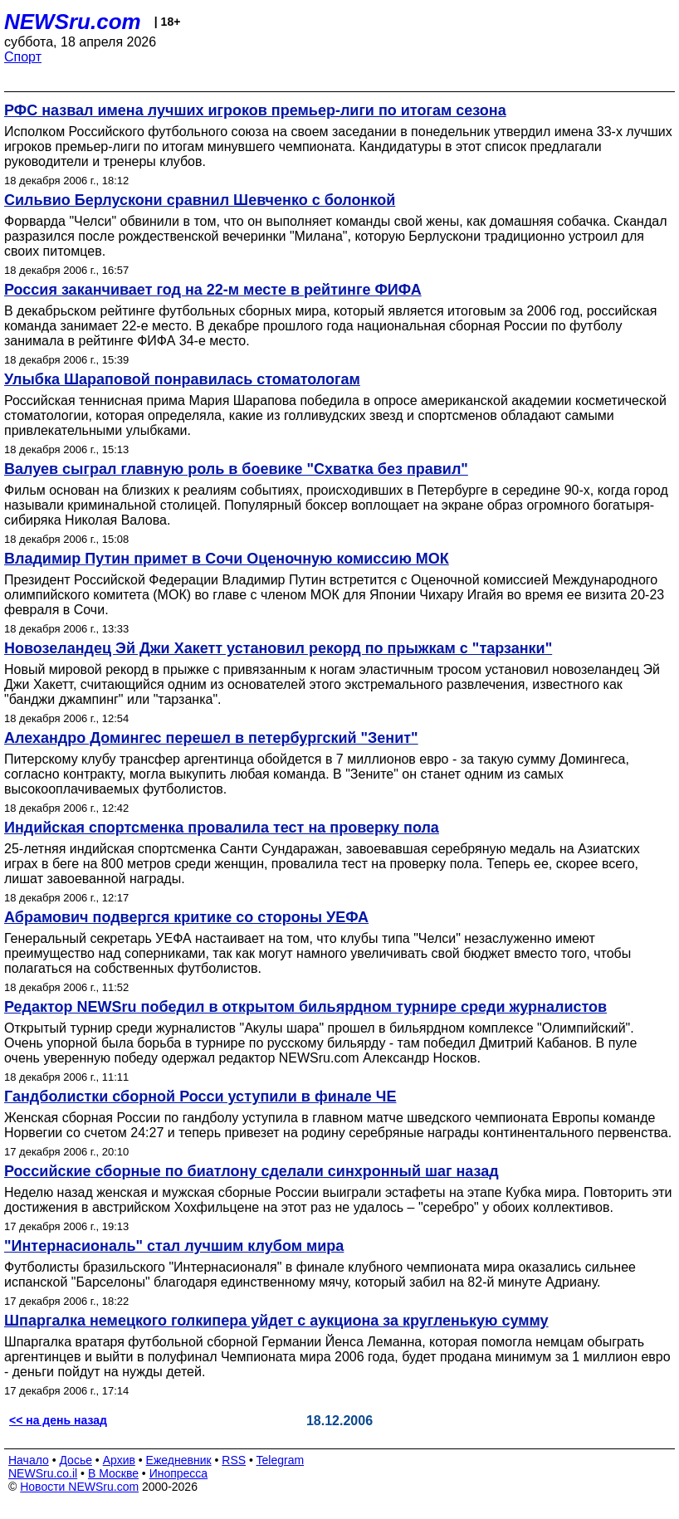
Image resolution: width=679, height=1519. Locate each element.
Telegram (280, 1460)
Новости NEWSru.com (79, 1486)
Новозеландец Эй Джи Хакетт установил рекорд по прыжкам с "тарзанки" (278, 648)
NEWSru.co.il (42, 1473)
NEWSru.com (72, 21)
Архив (119, 1460)
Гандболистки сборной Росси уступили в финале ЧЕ (200, 1096)
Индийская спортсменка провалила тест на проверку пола (221, 827)
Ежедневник (179, 1460)
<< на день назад (58, 1420)
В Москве (113, 1473)
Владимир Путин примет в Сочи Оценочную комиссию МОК (226, 558)
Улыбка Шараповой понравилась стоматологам (182, 379)
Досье (75, 1460)
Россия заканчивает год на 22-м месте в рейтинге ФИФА (213, 289)
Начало (28, 1460)
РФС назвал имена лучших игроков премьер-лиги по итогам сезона (255, 110)
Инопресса (178, 1473)
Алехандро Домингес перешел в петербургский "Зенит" (211, 738)
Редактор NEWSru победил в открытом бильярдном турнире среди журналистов (305, 1007)
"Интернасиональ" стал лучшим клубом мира (174, 1246)
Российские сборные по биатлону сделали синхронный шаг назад (251, 1171)
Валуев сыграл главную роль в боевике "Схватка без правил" (236, 469)
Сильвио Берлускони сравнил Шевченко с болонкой (199, 200)
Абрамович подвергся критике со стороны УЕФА (186, 917)
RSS (234, 1460)
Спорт (23, 57)
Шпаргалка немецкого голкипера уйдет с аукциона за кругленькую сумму (276, 1320)
